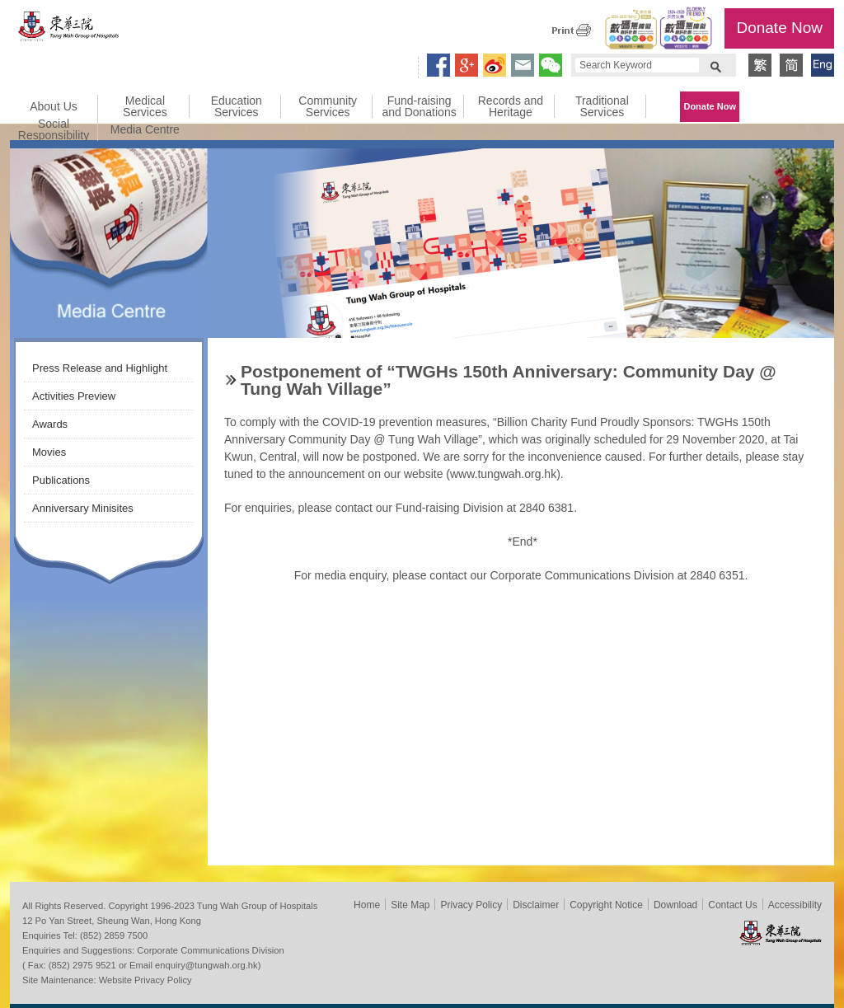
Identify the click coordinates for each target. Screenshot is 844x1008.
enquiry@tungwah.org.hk (206, 965)
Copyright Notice (606, 905)
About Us (53, 106)
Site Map (410, 905)
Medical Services (145, 106)
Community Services (327, 106)
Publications (61, 480)
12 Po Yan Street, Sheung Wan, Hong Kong (111, 921)
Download (675, 905)
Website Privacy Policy (145, 980)
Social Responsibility (53, 129)
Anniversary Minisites (83, 508)
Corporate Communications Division (210, 950)
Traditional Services (602, 106)
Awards (50, 424)
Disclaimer (536, 905)
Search (715, 65)
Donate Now (779, 27)
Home (367, 905)
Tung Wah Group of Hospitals (69, 30)
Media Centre (145, 129)
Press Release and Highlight (99, 368)
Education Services (236, 106)
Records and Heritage (510, 106)
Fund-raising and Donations (419, 106)
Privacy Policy (471, 905)
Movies (49, 452)
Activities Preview (73, 396)
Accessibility (795, 905)
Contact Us (732, 905)
